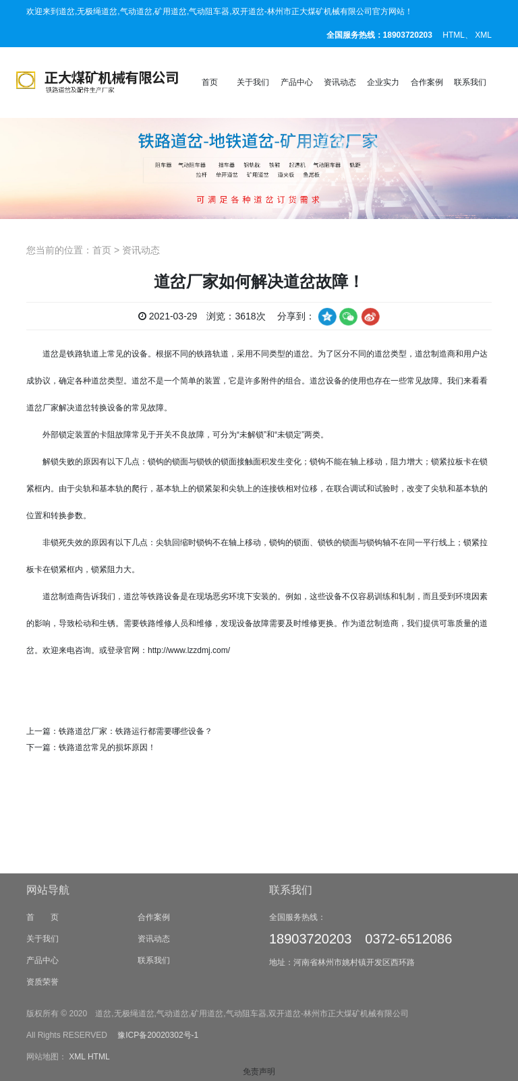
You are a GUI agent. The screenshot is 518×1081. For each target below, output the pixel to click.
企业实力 (383, 82)
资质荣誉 (42, 1033)
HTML (453, 35)
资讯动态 (340, 82)
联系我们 (470, 82)
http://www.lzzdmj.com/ (189, 650)
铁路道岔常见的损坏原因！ (107, 747)
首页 (210, 82)
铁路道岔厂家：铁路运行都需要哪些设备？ (135, 731)
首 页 (42, 968)
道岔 (50, 354)
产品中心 (297, 82)
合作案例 (427, 82)
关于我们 (253, 82)
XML (483, 35)
